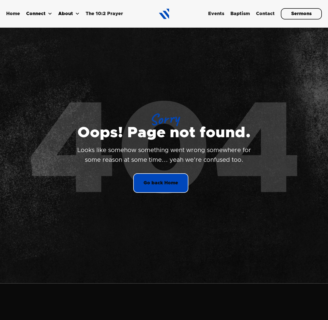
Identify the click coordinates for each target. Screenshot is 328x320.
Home (13, 14)
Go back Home (161, 183)
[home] (164, 14)
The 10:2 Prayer (104, 14)
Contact (265, 14)
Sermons (301, 14)
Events (216, 14)
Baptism (240, 14)
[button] (39, 13)
